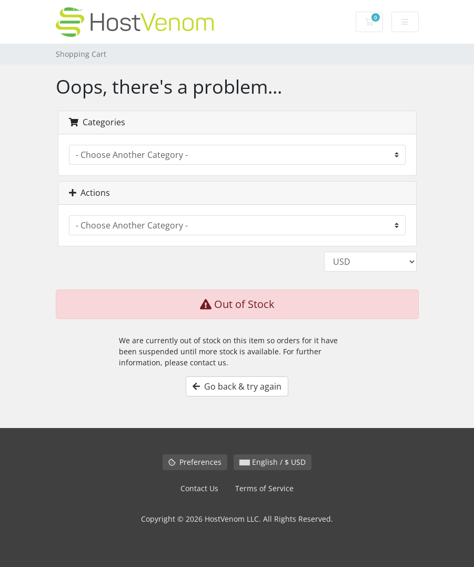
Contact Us (199, 488)
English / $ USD (272, 462)
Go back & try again (237, 386)
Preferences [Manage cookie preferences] (194, 462)
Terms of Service (264, 488)
